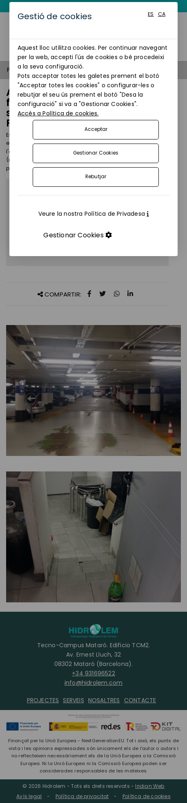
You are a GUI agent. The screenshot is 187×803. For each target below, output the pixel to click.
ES (151, 14)
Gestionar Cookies (95, 153)
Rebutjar (96, 176)
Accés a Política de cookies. (58, 113)
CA (161, 14)
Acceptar (96, 129)
